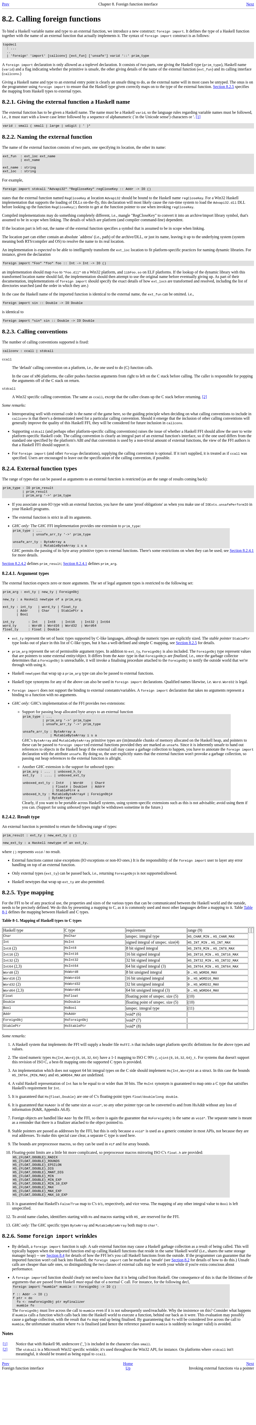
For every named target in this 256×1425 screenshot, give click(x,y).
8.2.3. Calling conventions (35, 342)
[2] (204, 409)
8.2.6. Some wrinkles (49, 1284)
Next (250, 4)
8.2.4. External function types (39, 481)
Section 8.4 (55, 1303)
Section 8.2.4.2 (14, 582)
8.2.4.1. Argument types (25, 592)
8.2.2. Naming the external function (47, 140)
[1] (198, 120)
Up (128, 1421)
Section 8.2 (181, 1308)
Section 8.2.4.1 (242, 569)
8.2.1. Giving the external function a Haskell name (66, 104)
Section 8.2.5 (223, 89)
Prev (5, 4)
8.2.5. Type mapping (28, 932)
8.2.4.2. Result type (21, 854)
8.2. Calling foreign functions (51, 18)
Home (128, 1416)
